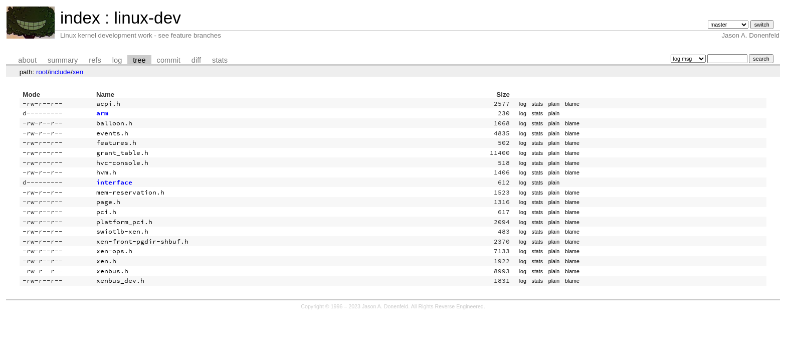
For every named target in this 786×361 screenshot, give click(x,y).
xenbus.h (112, 271)
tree (139, 60)
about (27, 60)
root (42, 72)
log (117, 60)
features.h (116, 142)
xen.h (106, 261)
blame (572, 104)
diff (196, 60)
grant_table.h (122, 152)
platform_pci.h (124, 222)
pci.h (106, 212)
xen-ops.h (114, 251)
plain (554, 104)
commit (168, 60)
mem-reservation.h (130, 192)
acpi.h (108, 103)
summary (63, 60)
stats (220, 60)
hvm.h (106, 172)
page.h (108, 202)
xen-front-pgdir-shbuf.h (142, 241)
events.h (112, 133)
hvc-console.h (122, 162)
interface (114, 182)
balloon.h (114, 123)
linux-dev (147, 18)
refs (95, 60)
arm (102, 113)
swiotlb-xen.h (122, 231)
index (80, 18)
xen (78, 72)
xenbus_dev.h (120, 280)
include (60, 72)
